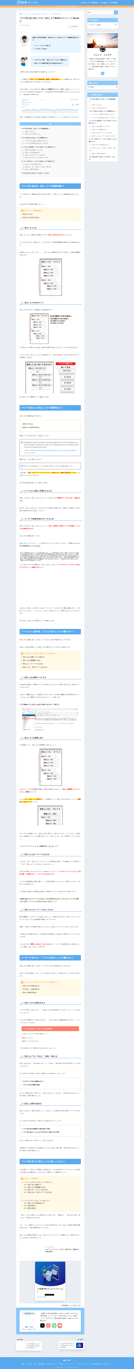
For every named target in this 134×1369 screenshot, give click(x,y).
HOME (67, 1360)
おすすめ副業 (113, 2)
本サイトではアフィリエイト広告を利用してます (67, 6)
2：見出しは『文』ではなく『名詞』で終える (37, 167)
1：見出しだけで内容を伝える (32, 164)
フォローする (41, 1297)
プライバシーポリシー (84, 1364)
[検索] (116, 12)
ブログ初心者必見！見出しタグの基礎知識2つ (35, 128)
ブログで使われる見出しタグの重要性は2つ (34, 138)
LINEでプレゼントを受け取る (89, 2)
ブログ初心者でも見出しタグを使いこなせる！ (35, 173)
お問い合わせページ (52, 1364)
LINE (54, 1328)
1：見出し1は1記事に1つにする (33, 150)
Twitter (36, 45)
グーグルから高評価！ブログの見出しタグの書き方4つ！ (38, 147)
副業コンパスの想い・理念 (29, 1364)
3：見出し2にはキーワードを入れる (34, 155)
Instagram (48, 1328)
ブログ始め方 (104, 2)
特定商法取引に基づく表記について (102, 1364)
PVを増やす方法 (75, 1305)
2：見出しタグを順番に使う (31, 152)
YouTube (60, 1328)
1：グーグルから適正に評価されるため (35, 141)
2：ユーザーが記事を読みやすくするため (35, 143)
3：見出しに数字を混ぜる (31, 169)
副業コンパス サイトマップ (67, 1364)
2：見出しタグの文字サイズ (31, 134)
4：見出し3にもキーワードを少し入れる (35, 157)
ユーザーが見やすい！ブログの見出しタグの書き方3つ (38, 161)
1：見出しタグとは (29, 131)
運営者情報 (41, 1364)
